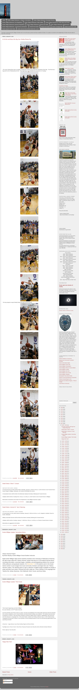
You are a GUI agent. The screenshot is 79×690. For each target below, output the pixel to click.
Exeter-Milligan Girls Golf (64, 371)
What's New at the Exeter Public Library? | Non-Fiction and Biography (70, 93)
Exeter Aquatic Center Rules (8, 28)
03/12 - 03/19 (64, 514)
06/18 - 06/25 (64, 489)
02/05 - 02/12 (64, 523)
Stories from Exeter (34, 26)
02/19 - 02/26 (64, 519)
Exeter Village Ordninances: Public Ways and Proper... (58, 22)
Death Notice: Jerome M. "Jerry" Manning (13, 507)
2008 (62, 548)
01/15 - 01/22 (64, 528)
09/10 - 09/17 (64, 467)
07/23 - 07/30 (64, 480)
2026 (62, 407)
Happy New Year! (7, 641)
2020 (62, 418)
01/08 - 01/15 (64, 530)
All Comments (6, 682)
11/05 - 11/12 (64, 453)
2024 (62, 411)
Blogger (46, 686)
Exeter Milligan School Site (64, 364)
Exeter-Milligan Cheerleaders (65, 366)
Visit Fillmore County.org (64, 383)
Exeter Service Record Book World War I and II (28, 28)
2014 (62, 537)
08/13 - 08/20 (64, 475)
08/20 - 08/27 (64, 473)
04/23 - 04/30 (64, 503)
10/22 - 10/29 (64, 457)
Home (4, 20)
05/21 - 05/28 (64, 496)
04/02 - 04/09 (64, 508)
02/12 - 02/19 (64, 521)
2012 (62, 541)
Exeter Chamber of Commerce (65, 358)
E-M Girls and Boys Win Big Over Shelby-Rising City (16, 39)
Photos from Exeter (45, 26)
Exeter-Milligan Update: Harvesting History (14, 532)
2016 (62, 534)
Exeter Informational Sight (64, 362)
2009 (62, 546)
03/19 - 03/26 (64, 512)
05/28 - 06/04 (64, 494)
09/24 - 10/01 (64, 464)
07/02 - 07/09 (64, 485)
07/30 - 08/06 (64, 478)
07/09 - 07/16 (64, 483)
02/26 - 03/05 (64, 517)
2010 (62, 545)
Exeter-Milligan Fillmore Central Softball (67, 367)
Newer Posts (6, 672)
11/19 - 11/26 (64, 450)
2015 (62, 536)
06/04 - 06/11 (64, 492)
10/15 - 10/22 (64, 459)
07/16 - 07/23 (64, 482)
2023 (62, 412)
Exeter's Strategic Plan (57, 26)
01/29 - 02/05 (64, 524)
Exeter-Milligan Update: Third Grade (12, 582)
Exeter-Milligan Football (64, 369)
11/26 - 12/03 (64, 448)
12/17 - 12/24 (64, 442)
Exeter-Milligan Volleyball (64, 374)
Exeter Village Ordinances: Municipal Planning (44, 20)
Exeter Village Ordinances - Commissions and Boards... (15, 26)
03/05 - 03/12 (64, 516)
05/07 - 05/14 (64, 500)
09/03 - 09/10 (64, 469)
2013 (62, 539)
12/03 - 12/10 (64, 446)
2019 (62, 420)
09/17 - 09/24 (64, 466)
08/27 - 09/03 (64, 471)
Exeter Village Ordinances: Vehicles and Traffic (37, 24)
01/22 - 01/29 (64, 526)
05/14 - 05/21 (64, 498)
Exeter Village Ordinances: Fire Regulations (12, 22)
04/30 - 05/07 (64, 501)
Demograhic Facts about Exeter (65, 375)
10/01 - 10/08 (64, 462)
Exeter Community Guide (70, 26)
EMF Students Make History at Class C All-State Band (70, 77)
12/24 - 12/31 (64, 441)
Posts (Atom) (10, 674)
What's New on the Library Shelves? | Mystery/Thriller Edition (70, 59)
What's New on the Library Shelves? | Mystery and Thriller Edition (70, 39)
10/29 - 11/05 (64, 455)
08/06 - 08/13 (64, 476)
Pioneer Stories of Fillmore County (66, 310)
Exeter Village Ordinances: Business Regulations (13, 24)
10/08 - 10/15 (64, 460)
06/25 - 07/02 (64, 487)
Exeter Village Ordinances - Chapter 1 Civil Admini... (19, 20)
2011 (62, 543)
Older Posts (52, 672)
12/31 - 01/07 (64, 425)
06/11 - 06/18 (64, 491)
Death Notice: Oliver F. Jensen (10, 483)
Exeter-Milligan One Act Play (65, 372)
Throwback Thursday (63, 85)
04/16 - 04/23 (64, 505)
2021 (62, 416)
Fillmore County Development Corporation (67, 377)
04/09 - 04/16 (64, 507)
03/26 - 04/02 (64, 510)
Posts (5, 680)
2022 (62, 414)
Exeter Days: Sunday (69, 68)
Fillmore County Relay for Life (65, 379)
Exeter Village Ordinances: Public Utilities (34, 22)
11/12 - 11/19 (64, 451)
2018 (62, 421)
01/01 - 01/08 (64, 532)
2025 (62, 409)
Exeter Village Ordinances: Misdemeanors (60, 24)
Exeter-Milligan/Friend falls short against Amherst (70, 49)
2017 (62, 423)
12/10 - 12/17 (64, 444)
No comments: (21, 478)
